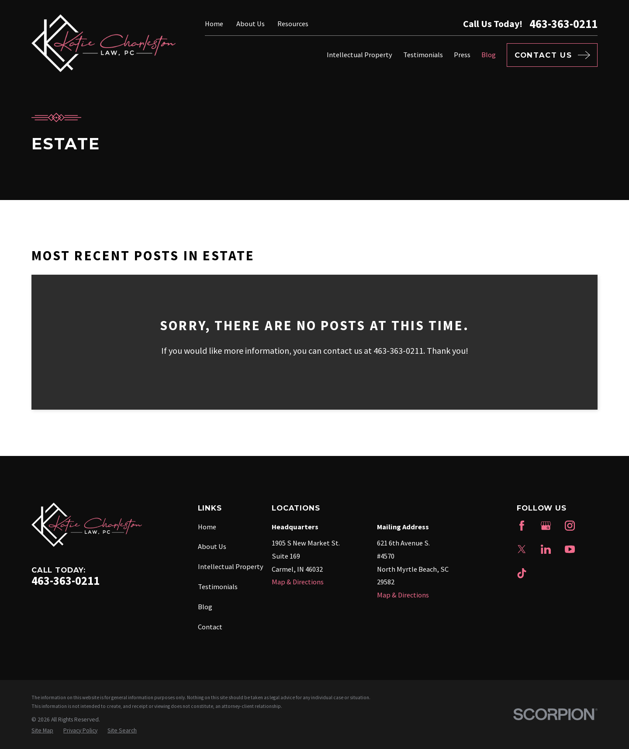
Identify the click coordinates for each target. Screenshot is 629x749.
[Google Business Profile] (546, 526)
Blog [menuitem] (488, 54)
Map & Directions (298, 581)
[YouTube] (570, 549)
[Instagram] (570, 526)
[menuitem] (42, 730)
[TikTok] (522, 573)
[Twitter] (522, 549)
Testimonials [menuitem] (423, 54)
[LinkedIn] (546, 549)
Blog (205, 606)
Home (214, 23)
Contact (210, 626)
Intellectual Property (230, 566)
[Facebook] (522, 526)
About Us (250, 23)
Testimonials (218, 586)
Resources (292, 23)
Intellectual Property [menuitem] (359, 54)
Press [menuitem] (462, 54)
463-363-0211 (563, 24)
